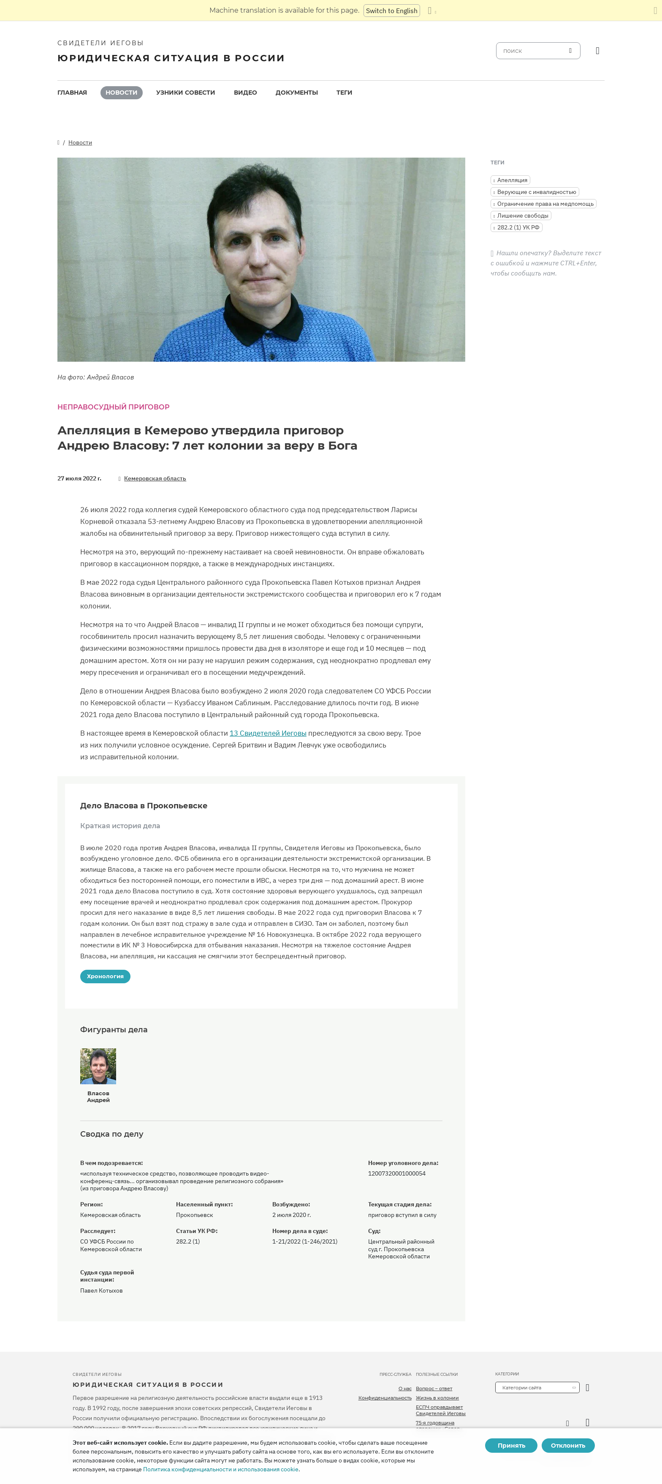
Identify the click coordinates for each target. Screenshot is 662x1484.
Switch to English (392, 10)
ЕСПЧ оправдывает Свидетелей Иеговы (441, 1410)
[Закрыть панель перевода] (655, 10)
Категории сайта (521, 1388)
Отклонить (568, 1445)
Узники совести (185, 92)
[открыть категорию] (587, 1387)
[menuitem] (72, 92)
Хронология (105, 976)
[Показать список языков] (432, 11)
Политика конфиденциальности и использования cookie (220, 1469)
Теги (344, 92)
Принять (511, 1445)
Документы (297, 92)
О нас (405, 1388)
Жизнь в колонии (437, 1398)
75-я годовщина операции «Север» (439, 1426)
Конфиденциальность (385, 1398)
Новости (122, 92)
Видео (245, 92)
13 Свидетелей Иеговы (268, 733)
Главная (72, 92)
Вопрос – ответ (434, 1388)
